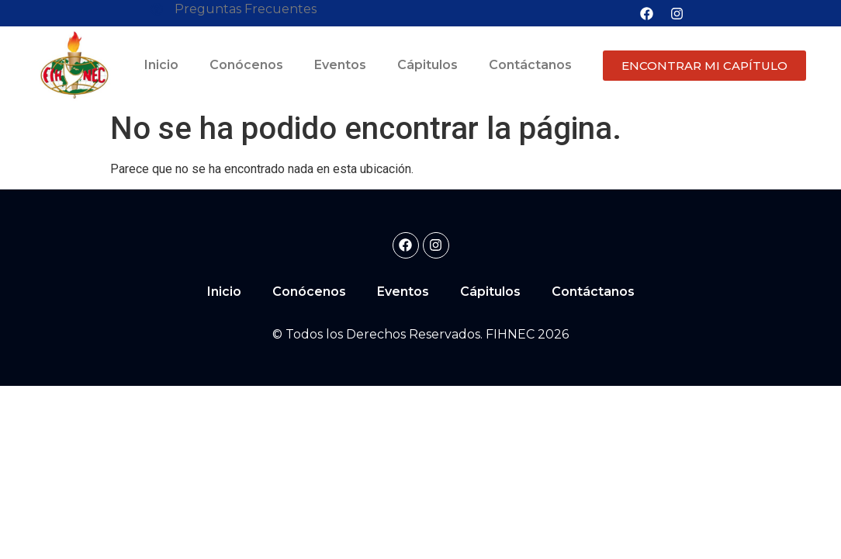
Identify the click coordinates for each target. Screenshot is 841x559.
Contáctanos (530, 64)
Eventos (340, 64)
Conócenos (246, 64)
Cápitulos (427, 64)
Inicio (161, 64)
